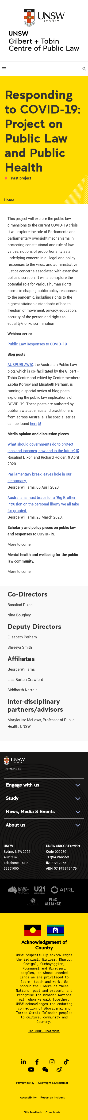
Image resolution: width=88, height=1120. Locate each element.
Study (12, 798)
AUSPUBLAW (19, 364)
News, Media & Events (30, 811)
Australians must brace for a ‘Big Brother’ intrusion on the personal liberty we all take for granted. (43, 504)
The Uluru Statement (44, 1031)
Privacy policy (25, 1082)
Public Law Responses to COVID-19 (37, 344)
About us (15, 825)
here (33, 423)
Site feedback (33, 1112)
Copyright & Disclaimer (53, 1082)
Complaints (53, 1112)
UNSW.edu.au (14, 763)
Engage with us (22, 785)
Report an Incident (52, 1097)
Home (9, 200)
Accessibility (28, 1097)
